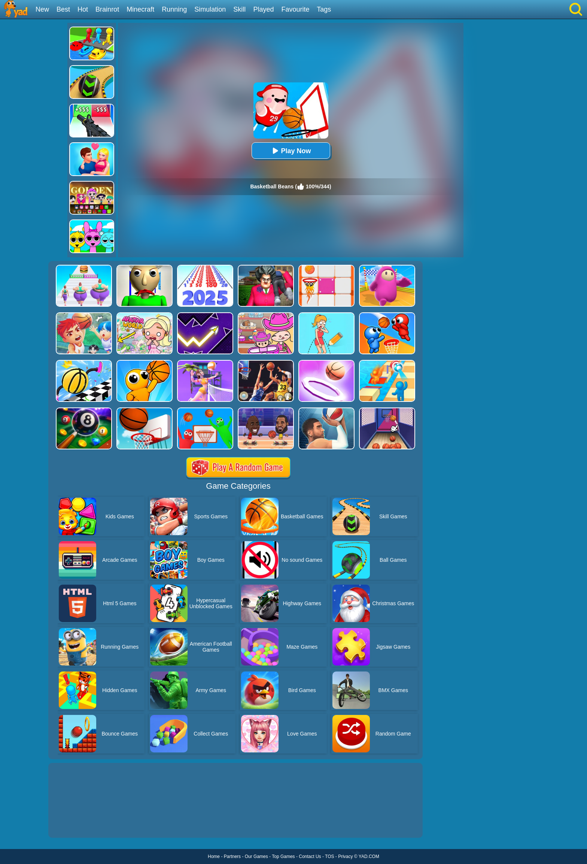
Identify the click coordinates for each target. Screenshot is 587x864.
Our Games (256, 856)
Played (263, 9)
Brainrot (107, 9)
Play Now (290, 150)
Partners (232, 856)
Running (174, 9)
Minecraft (140, 9)
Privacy (345, 856)
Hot (82, 9)
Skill (239, 9)
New (42, 9)
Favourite (295, 9)
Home (214, 856)
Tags (324, 9)
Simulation (210, 9)
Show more (74, 824)
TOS (329, 856)
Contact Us (310, 856)
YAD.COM (369, 856)
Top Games (283, 856)
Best (63, 9)
